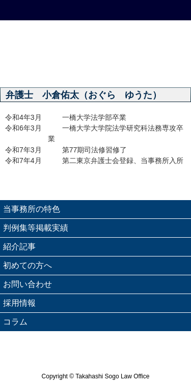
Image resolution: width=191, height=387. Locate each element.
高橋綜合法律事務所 (95, 37)
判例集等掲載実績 (35, 227)
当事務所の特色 (31, 209)
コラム (15, 321)
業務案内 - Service (120, 68)
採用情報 (19, 303)
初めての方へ (27, 265)
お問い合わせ (27, 284)
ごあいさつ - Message (72, 68)
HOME (24, 10)
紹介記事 (19, 246)
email (120, 10)
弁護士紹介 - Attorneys (167, 68)
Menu (167, 10)
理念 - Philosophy (24, 68)
